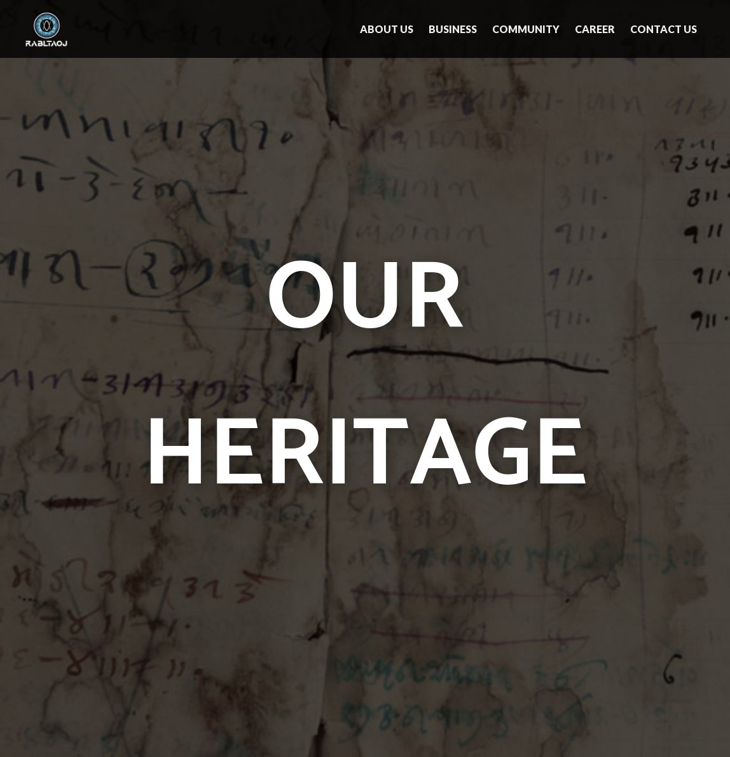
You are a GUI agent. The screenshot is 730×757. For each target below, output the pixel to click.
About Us (386, 29)
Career (595, 29)
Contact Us (663, 29)
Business (453, 29)
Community (526, 29)
